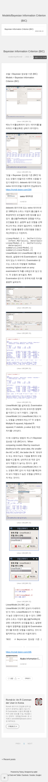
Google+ (39, 778)
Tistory (21, 775)
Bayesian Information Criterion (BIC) (19, 29)
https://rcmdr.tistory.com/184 (18, 190)
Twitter (18, 778)
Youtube (32, 778)
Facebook (25, 778)
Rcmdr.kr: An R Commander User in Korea (18, 705)
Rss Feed (9, 778)
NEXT (29, 746)
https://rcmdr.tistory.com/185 (18, 655)
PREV (17, 746)
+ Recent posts (8, 763)
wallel (35, 775)
